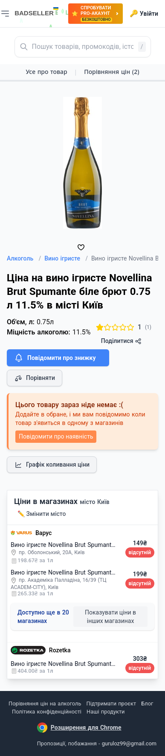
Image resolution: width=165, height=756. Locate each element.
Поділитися (121, 341)
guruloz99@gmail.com (129, 743)
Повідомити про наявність (56, 436)
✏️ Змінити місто (41, 513)
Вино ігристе (66, 258)
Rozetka (60, 650)
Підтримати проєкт (111, 703)
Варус (43, 532)
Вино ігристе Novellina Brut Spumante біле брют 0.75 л (87, 544)
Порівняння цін (111, 72)
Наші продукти (105, 711)
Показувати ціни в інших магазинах (110, 616)
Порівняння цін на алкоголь (45, 703)
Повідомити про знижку (55, 358)
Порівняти (34, 378)
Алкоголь (24, 258)
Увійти (144, 13)
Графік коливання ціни (52, 465)
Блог (147, 703)
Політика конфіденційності (46, 711)
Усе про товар (46, 72)
